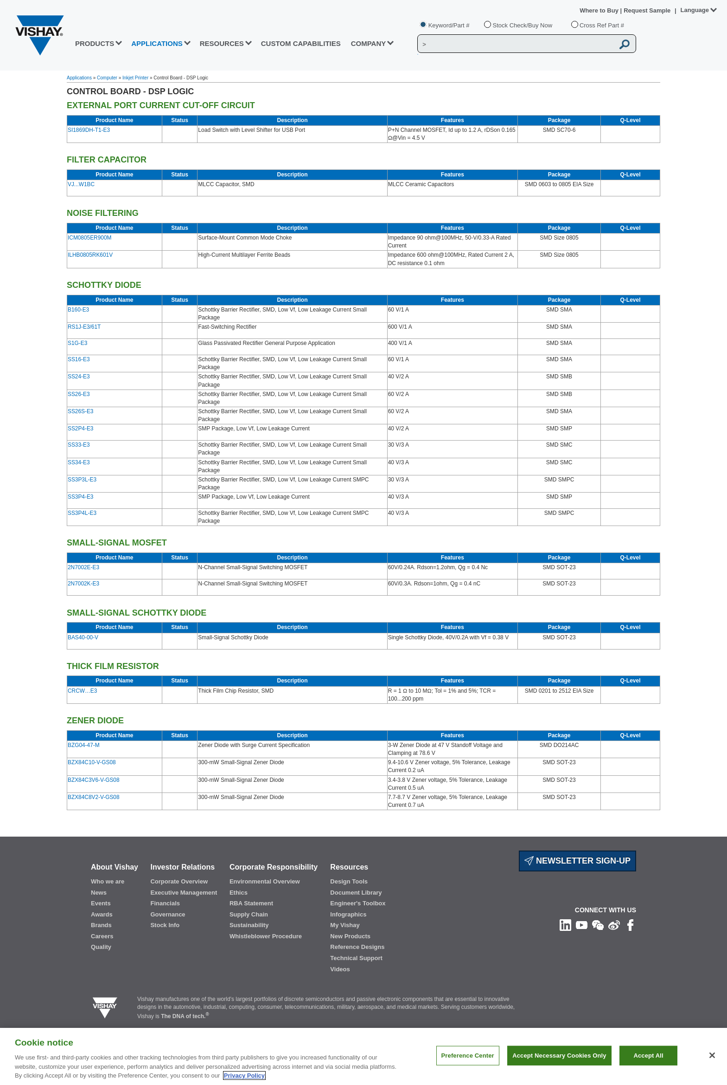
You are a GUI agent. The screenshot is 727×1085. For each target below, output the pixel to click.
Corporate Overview (179, 881)
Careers (102, 936)
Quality (101, 946)
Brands (101, 925)
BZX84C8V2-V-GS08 (94, 797)
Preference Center (467, 1064)
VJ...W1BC (81, 184)
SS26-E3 (79, 394)
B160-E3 (78, 309)
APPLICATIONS (157, 43)
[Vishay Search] (516, 44)
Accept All (648, 1064)
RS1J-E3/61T (84, 327)
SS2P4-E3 (80, 428)
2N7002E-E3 (83, 567)
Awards (102, 914)
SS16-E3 (79, 359)
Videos (340, 969)
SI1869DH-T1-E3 (89, 130)
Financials (165, 903)
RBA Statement (251, 903)
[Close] (712, 1064)
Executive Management (183, 892)
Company (368, 43)
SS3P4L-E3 (82, 513)
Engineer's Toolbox (357, 903)
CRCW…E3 (82, 691)
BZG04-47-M (84, 745)
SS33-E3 (79, 445)
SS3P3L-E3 (82, 479)
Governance (167, 914)
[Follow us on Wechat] (598, 924)
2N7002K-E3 (83, 583)
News (99, 892)
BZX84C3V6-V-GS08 (94, 780)
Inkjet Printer (135, 77)
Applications (79, 77)
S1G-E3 (77, 343)
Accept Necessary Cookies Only (559, 1064)
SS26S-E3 (80, 411)
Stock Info (164, 925)
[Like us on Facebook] (630, 924)
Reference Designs (357, 946)
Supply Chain (249, 914)
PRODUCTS (94, 43)
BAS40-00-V (83, 637)
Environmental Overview (265, 881)
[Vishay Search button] (625, 44)
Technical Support (356, 958)
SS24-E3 (79, 376)
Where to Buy (600, 10)
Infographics (348, 914)
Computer (107, 77)
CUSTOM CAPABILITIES (301, 43)
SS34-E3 (79, 462)
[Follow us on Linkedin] (565, 924)
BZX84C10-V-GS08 (92, 762)
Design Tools (349, 881)
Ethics (239, 892)
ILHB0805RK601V (90, 255)
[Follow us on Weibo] (614, 924)
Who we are (107, 881)
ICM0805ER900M (89, 237)
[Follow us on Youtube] (581, 924)
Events (101, 903)
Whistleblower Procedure (266, 936)
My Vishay (344, 925)
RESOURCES (222, 43)
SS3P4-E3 (80, 497)
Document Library (356, 892)
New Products (350, 936)
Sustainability (249, 925)
